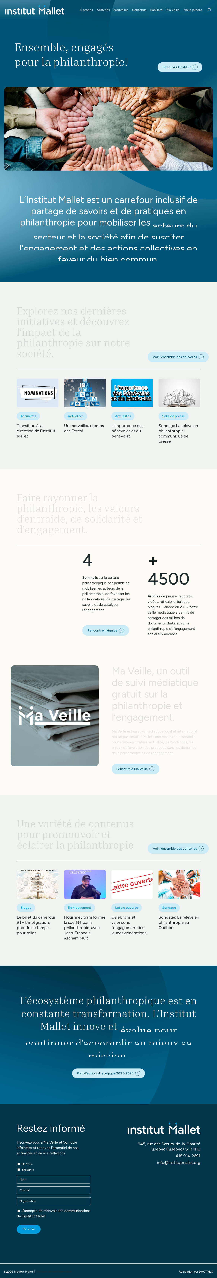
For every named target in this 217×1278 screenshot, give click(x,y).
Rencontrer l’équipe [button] (102, 630)
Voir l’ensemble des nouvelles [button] (175, 357)
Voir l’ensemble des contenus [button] (175, 848)
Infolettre (27, 1170)
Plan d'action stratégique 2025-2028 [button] (105, 1073)
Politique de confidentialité (54, 1271)
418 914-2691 (188, 1155)
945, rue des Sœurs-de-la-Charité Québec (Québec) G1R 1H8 (169, 1146)
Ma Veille (27, 1164)
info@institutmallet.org (178, 1162)
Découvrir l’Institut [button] (176, 67)
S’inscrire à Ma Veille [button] (132, 769)
